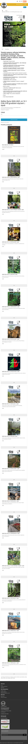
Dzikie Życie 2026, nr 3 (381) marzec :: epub (10, 662)
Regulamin (2, 687)
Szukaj (6, 10)
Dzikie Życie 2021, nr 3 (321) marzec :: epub (10, 403)
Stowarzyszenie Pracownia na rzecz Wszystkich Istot (12, 107)
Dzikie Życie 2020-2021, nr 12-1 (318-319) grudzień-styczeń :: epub (12, 11)
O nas (2, 685)
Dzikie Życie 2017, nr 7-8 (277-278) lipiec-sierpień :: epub (13, 209)
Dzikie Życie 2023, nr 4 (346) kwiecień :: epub (10, 533)
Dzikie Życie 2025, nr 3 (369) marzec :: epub (10, 630)
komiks (4, 678)
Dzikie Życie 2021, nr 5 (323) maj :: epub (9, 436)
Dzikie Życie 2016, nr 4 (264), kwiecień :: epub (11, 177)
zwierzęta (8, 678)
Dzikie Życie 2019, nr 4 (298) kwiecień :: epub (10, 306)
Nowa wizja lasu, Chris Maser (7, 144)
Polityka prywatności (4, 686)
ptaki (11, 678)
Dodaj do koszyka (14, 119)
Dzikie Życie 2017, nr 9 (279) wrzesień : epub (10, 242)
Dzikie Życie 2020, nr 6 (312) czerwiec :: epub (10, 339)
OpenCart (6, 742)
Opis (2, 49)
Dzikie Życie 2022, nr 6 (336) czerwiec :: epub (10, 468)
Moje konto (2, 696)
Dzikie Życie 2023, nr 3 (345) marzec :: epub (10, 501)
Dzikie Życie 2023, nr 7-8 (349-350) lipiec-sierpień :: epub (13, 565)
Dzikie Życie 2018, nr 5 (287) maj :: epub (9, 274)
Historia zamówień (4, 697)
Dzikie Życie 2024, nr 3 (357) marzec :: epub (10, 598)
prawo (2, 678)
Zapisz (25, 734)
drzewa (14, 678)
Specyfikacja (7, 49)
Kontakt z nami (3, 690)
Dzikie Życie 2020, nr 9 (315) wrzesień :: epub (10, 371)
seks (6, 678)
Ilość (1, 114)
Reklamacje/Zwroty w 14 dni (5, 693)
